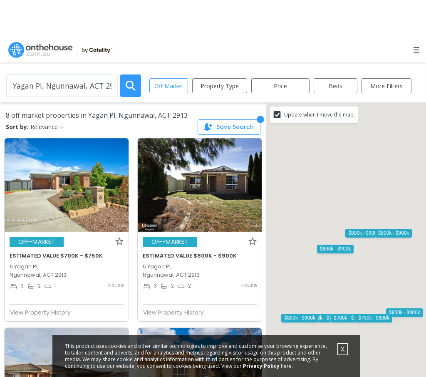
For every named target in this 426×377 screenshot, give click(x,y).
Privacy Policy (268, 365)
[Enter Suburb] (62, 85)
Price (280, 86)
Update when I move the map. (319, 114)
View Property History (43, 312)
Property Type (220, 86)
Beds (335, 86)
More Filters (386, 86)
